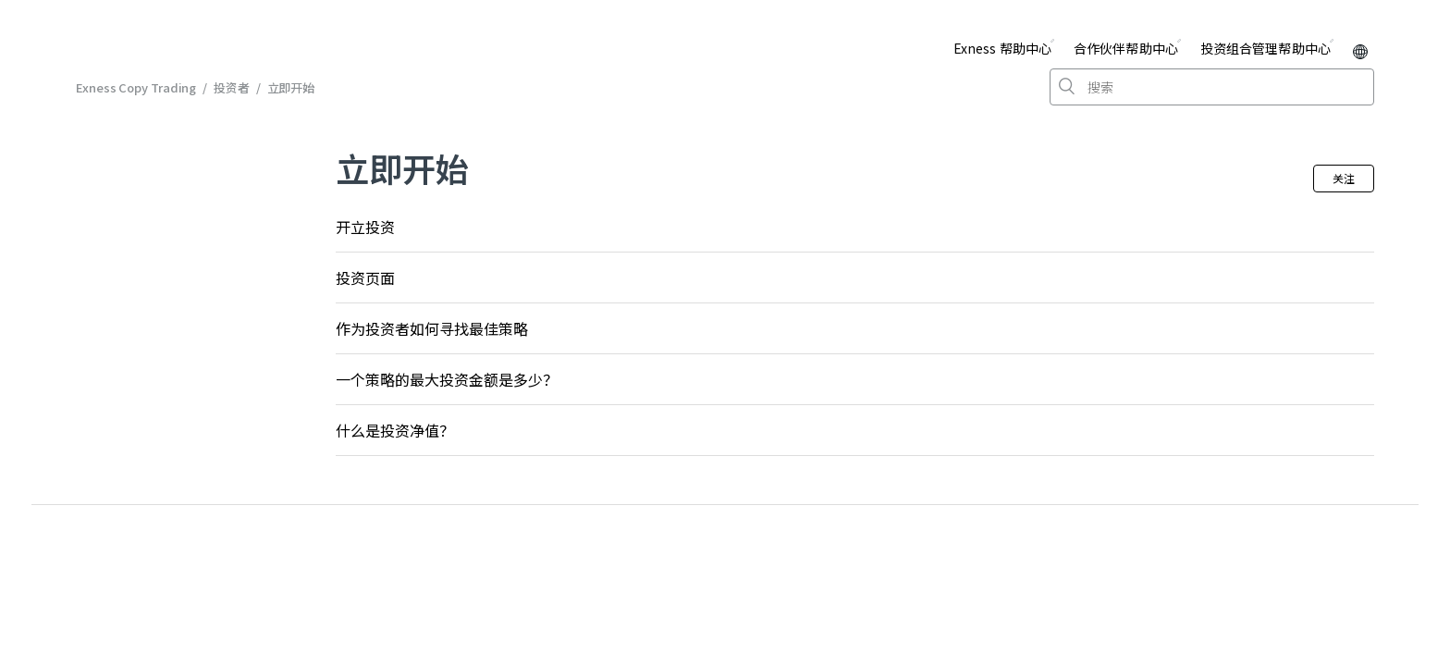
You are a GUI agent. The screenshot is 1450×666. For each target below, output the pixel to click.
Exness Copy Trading (136, 87)
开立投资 (365, 227)
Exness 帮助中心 (1002, 48)
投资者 (232, 87)
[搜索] (1212, 86)
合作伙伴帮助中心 (1126, 48)
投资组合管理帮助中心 (1265, 48)
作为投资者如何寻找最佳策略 (432, 328)
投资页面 (365, 277)
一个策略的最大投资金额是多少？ (447, 379)
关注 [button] (1344, 178)
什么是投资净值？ (395, 430)
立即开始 (291, 87)
